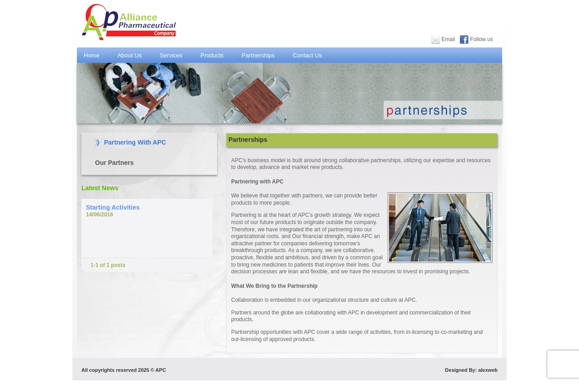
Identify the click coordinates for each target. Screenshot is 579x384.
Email (447, 39)
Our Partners (114, 162)
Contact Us (310, 55)
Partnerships (261, 55)
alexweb (488, 370)
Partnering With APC (135, 142)
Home (92, 55)
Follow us (481, 39)
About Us (133, 55)
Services (171, 55)
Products (215, 55)
